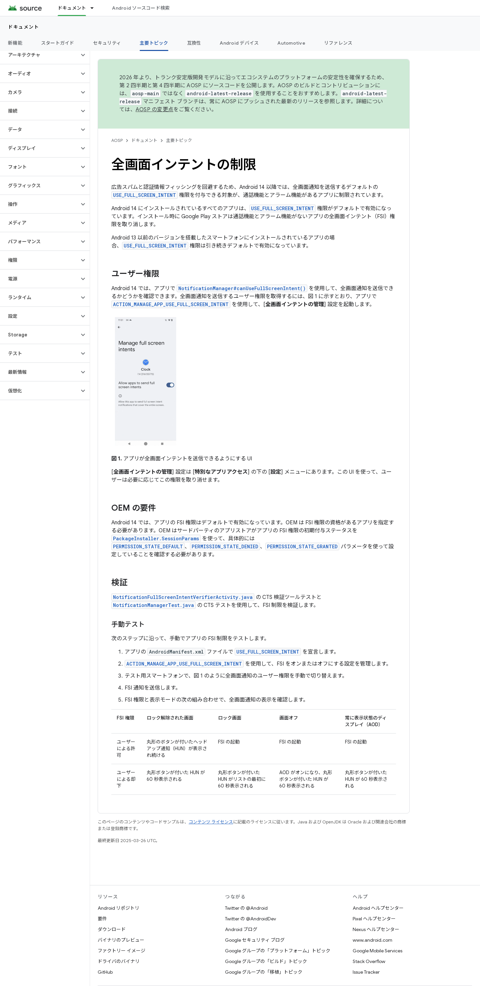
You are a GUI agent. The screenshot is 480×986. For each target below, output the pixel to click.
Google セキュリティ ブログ (255, 940)
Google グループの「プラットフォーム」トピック (277, 951)
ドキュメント (23, 27)
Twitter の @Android (246, 908)
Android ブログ (241, 929)
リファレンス (338, 43)
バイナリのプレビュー (121, 940)
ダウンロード (112, 929)
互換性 (194, 43)
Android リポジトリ (118, 908)
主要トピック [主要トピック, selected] (154, 43)
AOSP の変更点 (154, 109)
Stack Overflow (369, 961)
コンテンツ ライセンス (211, 822)
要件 (102, 919)
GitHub (105, 972)
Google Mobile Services (377, 951)
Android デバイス (239, 43)
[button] (39, 55)
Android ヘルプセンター (378, 908)
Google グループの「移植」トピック (263, 972)
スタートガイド (57, 43)
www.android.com (372, 940)
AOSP (117, 140)
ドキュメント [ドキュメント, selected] (72, 8)
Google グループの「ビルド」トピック (266, 961)
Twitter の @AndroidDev (250, 919)
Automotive (291, 43)
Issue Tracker (366, 972)
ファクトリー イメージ (121, 951)
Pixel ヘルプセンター (374, 919)
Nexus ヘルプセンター (376, 929)
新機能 (15, 43)
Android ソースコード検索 (141, 8)
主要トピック (179, 140)
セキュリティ (107, 43)
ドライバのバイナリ (119, 961)
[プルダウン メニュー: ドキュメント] (95, 8)
